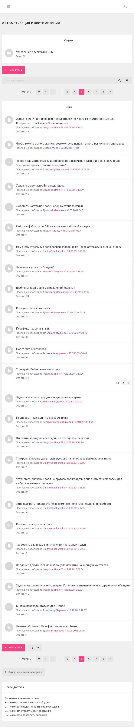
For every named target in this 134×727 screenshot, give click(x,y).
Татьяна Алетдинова (55, 332)
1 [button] (53, 91)
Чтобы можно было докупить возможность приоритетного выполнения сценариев (70, 143)
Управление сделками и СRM (35, 52)
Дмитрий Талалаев (54, 312)
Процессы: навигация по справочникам (42, 417)
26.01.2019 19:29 (76, 528)
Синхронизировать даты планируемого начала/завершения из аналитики (64, 458)
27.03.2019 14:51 (84, 422)
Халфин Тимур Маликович (58, 422)
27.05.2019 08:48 (78, 332)
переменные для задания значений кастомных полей (51, 544)
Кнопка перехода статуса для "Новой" (41, 606)
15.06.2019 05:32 (80, 292)
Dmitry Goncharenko (54, 251)
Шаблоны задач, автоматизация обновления (45, 287)
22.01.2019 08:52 (76, 548)
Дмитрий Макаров (53, 210)
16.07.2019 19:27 (72, 230)
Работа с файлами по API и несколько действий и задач (53, 226)
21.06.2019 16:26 (76, 251)
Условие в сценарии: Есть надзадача (40, 185)
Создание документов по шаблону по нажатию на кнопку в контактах (62, 565)
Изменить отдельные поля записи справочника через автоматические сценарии (69, 247)
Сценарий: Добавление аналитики (38, 369)
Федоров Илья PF (53, 127)
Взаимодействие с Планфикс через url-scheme (46, 626)
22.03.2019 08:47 (76, 462)
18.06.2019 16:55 (74, 271)
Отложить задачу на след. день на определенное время (52, 438)
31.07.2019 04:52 (76, 210)
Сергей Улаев (50, 147)
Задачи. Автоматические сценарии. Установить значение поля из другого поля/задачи (73, 585)
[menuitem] (125, 6)
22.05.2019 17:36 (74, 373)
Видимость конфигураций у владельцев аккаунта (48, 397)
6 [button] (89, 91)
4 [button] (74, 91)
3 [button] (67, 91)
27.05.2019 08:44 (78, 353)
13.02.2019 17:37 (76, 508)
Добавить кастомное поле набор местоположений (49, 206)
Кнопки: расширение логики (34, 524)
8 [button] (103, 91)
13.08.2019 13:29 (74, 189)
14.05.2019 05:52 (73, 401)
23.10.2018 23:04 (74, 589)
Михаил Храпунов (53, 271)
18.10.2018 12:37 (77, 610)
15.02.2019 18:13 (76, 487)
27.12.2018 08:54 (74, 569)
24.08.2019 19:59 (80, 169)
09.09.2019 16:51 (74, 127)
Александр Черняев (54, 610)
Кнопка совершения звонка (34, 308)
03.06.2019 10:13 (76, 312)
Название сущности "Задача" (35, 267)
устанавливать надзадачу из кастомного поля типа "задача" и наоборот (63, 503)
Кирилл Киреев (51, 230)
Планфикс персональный (32, 328)
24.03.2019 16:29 (74, 442)
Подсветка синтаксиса (31, 349)
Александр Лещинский (56, 169)
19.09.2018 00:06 (76, 630)
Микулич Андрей (52, 401)
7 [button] (96, 91)
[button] (38, 92)
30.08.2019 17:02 (70, 147)
